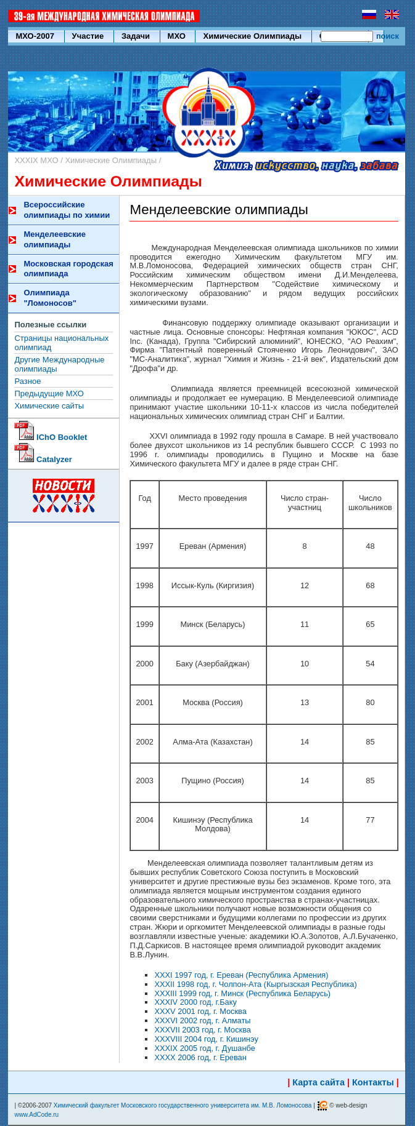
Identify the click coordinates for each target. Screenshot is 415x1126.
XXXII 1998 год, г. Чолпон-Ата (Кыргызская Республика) (255, 984)
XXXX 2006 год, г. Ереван (200, 1057)
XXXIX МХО (36, 160)
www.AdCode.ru (36, 1114)
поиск (387, 36)
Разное (27, 381)
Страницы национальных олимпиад (61, 342)
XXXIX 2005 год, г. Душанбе (204, 1048)
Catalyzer (43, 459)
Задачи (136, 36)
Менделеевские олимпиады (54, 239)
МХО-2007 (35, 36)
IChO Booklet (50, 437)
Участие (89, 36)
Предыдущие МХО (49, 393)
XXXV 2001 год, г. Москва (200, 1011)
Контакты (373, 1082)
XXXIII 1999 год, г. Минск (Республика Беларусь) (242, 993)
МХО (178, 36)
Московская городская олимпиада (68, 269)
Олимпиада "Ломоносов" (49, 298)
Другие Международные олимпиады (59, 364)
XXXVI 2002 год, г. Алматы (202, 1020)
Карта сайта (318, 1082)
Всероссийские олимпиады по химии (66, 210)
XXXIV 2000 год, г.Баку (195, 1002)
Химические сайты (49, 405)
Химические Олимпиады (253, 36)
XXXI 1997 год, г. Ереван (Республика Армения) (241, 975)
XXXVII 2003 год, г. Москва (202, 1029)
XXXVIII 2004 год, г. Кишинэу (206, 1039)
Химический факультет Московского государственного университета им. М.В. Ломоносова (183, 1105)
